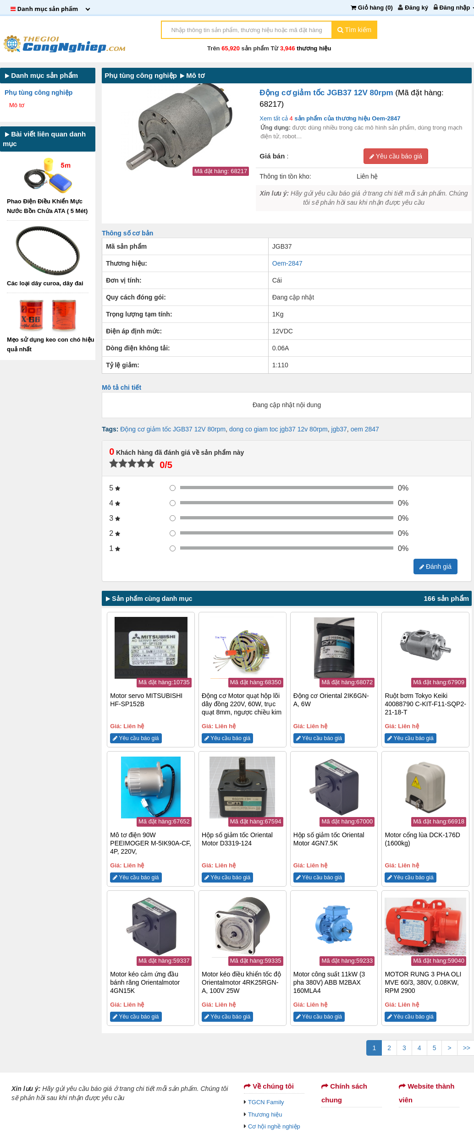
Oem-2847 (287, 263)
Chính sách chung (344, 1093)
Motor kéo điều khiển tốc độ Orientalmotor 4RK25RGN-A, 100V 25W (241, 982)
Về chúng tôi (269, 1086)
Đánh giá (435, 566)
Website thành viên (426, 1093)
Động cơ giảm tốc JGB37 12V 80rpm (327, 92)
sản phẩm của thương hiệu (347, 118)
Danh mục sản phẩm (41, 75)
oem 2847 (365, 429)
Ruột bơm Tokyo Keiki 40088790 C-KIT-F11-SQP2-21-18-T (425, 704)
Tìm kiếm (354, 29)
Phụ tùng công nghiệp (39, 92)
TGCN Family (266, 1102)
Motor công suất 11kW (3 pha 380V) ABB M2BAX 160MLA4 (329, 982)
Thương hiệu (265, 1114)
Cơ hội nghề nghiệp (274, 1126)
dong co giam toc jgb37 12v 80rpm (278, 429)
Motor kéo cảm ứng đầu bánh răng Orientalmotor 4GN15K (145, 982)
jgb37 (339, 429)
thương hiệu (314, 48)
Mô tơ (17, 105)
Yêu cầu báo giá (395, 156)
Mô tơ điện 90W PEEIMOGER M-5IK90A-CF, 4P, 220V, (150, 843)
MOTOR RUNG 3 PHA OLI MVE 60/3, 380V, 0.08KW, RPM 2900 (423, 982)
